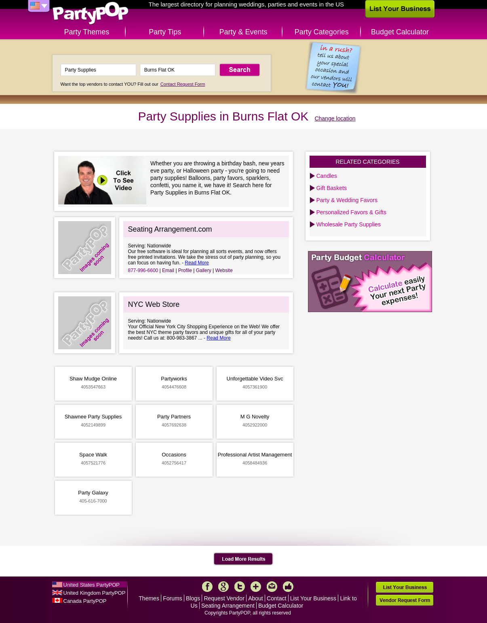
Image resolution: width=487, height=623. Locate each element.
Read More (197, 263)
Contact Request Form (182, 84)
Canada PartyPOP (85, 601)
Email (168, 270)
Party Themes (87, 32)
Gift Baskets (331, 188)
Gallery (203, 270)
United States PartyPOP (91, 585)
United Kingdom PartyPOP (94, 593)
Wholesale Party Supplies (348, 224)
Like (288, 586)
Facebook (207, 586)
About (255, 598)
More (256, 586)
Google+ (223, 586)
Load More (243, 559)
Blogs (193, 598)
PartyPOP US (90, 13)
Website (223, 270)
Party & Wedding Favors (346, 200)
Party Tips (165, 32)
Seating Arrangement (228, 605)
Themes (149, 598)
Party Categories (322, 32)
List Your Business (313, 598)
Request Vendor (224, 598)
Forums (172, 598)
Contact (276, 598)
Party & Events (243, 32)
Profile (185, 270)
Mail (272, 586)
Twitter (239, 586)
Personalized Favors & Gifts (351, 212)
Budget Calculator (400, 32)
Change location (334, 118)
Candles (326, 176)
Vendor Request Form (404, 600)
